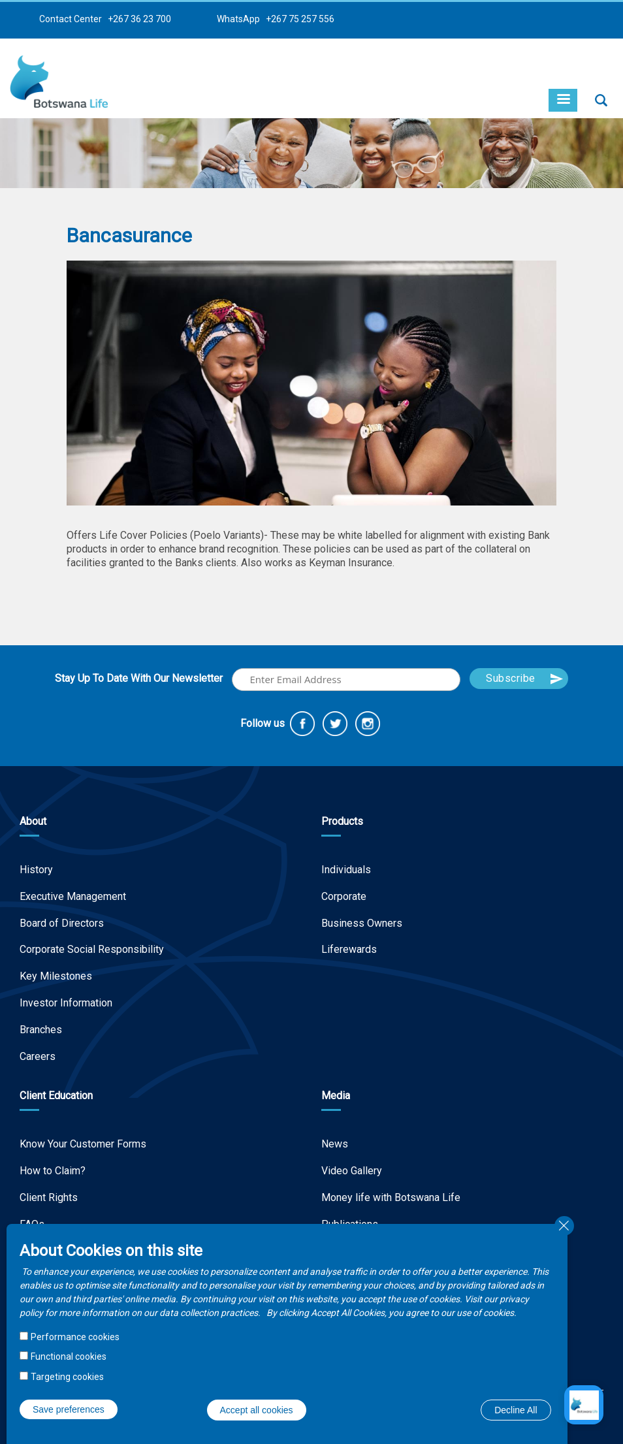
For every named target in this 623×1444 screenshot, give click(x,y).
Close (564, 1226)
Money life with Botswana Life (390, 1197)
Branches (41, 1029)
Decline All (515, 1410)
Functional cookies (68, 1356)
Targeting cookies (67, 1377)
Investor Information (66, 1003)
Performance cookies (75, 1337)
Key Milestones (56, 976)
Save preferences (68, 1409)
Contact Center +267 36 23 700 (105, 19)
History (36, 869)
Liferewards (349, 949)
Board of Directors (62, 923)
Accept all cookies (256, 1410)
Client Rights (49, 1197)
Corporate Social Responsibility (92, 949)
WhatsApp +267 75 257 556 (275, 19)
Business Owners (361, 923)
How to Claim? (53, 1170)
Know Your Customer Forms (83, 1144)
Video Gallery (351, 1170)
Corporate (343, 896)
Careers (38, 1056)
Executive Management (73, 896)
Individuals (346, 869)
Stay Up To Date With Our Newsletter (139, 678)
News (334, 1144)
